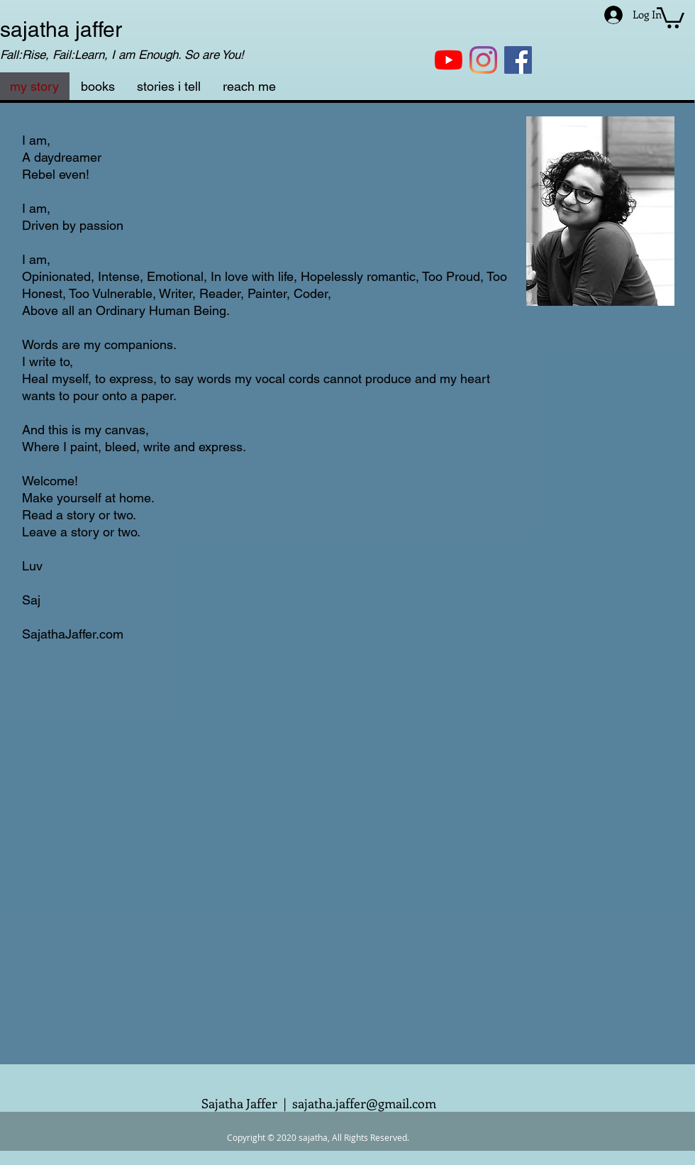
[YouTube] (448, 60)
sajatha (35, 29)
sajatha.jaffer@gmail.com (364, 1103)
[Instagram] (483, 60)
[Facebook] (518, 60)
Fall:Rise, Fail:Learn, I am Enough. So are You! (122, 55)
